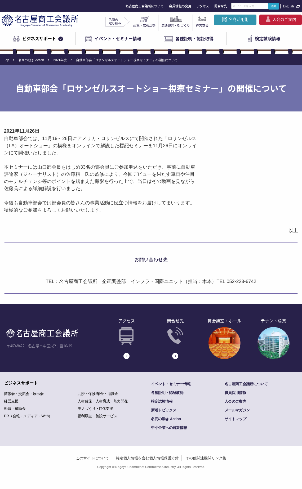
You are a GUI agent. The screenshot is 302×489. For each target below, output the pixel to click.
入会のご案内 (284, 19)
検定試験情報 (267, 38)
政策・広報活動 (144, 25)
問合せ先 (220, 6)
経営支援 (202, 25)
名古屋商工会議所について (145, 6)
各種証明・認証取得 (194, 38)
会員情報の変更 (180, 6)
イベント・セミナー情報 (118, 38)
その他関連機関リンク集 (205, 458)
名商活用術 (238, 19)
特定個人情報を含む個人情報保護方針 (147, 458)
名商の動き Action (31, 60)
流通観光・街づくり (175, 25)
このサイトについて (92, 458)
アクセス (203, 6)
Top (6, 60)
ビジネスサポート (39, 38)
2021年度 (60, 60)
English (288, 6)
